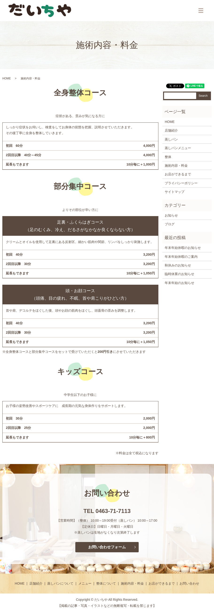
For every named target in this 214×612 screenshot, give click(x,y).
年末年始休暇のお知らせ (183, 248)
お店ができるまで (178, 174)
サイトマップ (174, 192)
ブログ (170, 224)
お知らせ (171, 215)
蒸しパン (171, 139)
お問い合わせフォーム (107, 547)
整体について (106, 583)
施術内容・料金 (176, 165)
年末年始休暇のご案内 (181, 256)
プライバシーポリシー (181, 183)
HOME (6, 78)
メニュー (85, 583)
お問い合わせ (189, 583)
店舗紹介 (171, 130)
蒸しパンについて (60, 583)
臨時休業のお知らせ (179, 274)
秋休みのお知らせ (178, 265)
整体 (168, 157)
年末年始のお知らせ (179, 283)
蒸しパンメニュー (178, 148)
